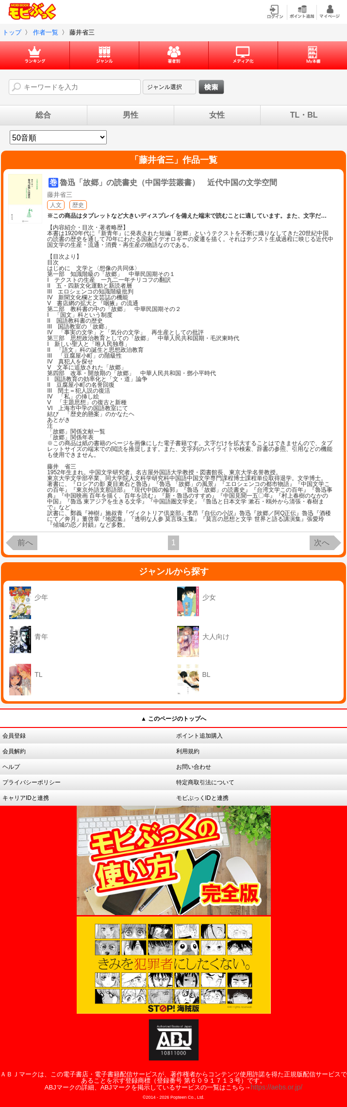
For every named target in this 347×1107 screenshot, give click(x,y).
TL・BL (304, 115)
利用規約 (187, 751)
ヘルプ (11, 766)
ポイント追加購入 (199, 735)
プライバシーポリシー (31, 782)
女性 (217, 115)
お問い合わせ (193, 766)
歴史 (78, 205)
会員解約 (14, 751)
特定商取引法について (205, 782)
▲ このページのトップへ (173, 718)
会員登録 (14, 735)
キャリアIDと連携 (25, 798)
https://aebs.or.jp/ (277, 1087)
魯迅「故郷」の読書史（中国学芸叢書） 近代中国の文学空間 (168, 182)
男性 (130, 115)
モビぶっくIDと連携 (202, 798)
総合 (43, 115)
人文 (56, 205)
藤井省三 (59, 194)
